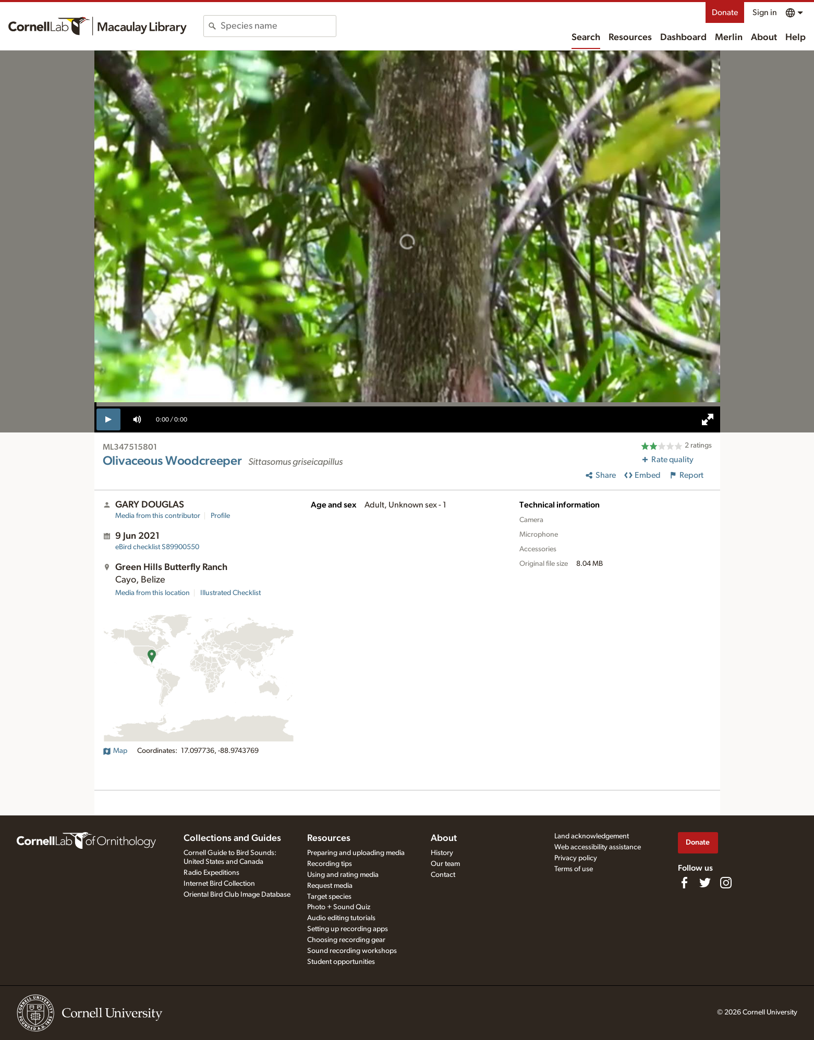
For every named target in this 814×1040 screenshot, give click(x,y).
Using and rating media (343, 874)
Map (115, 750)
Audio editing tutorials (341, 918)
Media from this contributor (157, 515)
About (764, 37)
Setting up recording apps (347, 929)
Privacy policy (575, 858)
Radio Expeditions (211, 872)
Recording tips (329, 864)
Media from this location (152, 593)
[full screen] (707, 419)
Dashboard (683, 37)
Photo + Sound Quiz (338, 907)
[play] (108, 419)
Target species (329, 896)
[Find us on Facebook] (684, 882)
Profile (220, 515)
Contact (443, 874)
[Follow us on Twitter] (705, 882)
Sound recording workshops (352, 951)
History (442, 853)
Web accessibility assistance (597, 847)
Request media (330, 885)
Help (795, 37)
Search (586, 37)
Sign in (764, 12)
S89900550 (157, 547)
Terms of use (573, 869)
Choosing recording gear (346, 940)
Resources (630, 37)
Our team (445, 864)
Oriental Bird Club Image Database (237, 894)
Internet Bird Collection (219, 883)
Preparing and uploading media (356, 853)
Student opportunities (341, 961)
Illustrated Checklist (230, 593)
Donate (725, 12)
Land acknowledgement (591, 836)
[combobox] (278, 26)
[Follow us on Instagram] (726, 882)
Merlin (729, 37)
